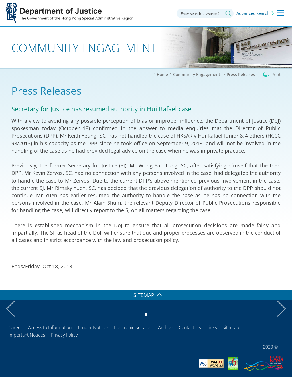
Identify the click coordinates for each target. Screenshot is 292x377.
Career (15, 327)
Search (228, 13)
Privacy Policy (64, 335)
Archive (165, 327)
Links (211, 327)
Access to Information (50, 327)
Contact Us (190, 327)
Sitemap (230, 327)
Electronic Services (133, 327)
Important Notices (27, 335)
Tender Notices (92, 327)
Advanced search (252, 13)
